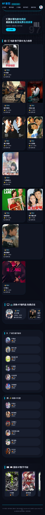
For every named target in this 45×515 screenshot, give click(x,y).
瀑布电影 (11, 7)
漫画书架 (33, 7)
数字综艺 (25, 7)
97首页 (4, 7)
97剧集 (19, 7)
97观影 (11, 29)
